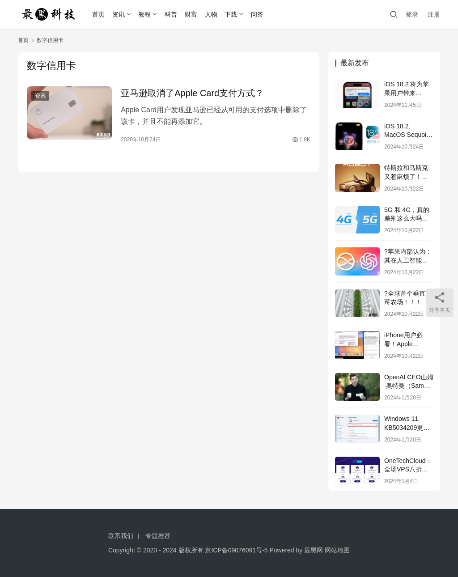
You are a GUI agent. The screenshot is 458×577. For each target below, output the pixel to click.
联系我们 (120, 535)
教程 (144, 14)
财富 (191, 14)
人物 (211, 14)
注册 (434, 14)
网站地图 (337, 550)
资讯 (118, 14)
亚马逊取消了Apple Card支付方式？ (192, 93)
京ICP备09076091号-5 (236, 550)
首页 (98, 14)
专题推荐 (157, 535)
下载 (231, 14)
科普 (171, 14)
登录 (412, 14)
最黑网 (313, 550)
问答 (257, 14)
